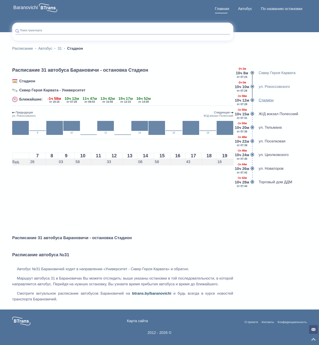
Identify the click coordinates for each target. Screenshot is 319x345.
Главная (222, 9)
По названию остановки (281, 9)
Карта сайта (137, 321)
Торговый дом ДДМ (264, 182)
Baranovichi (25, 7)
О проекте (251, 322)
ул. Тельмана (259, 127)
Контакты (268, 322)
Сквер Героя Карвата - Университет (52, 90)
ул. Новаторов (260, 168)
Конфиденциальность (292, 322)
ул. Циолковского (263, 154)
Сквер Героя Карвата (266, 73)
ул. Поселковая (261, 141)
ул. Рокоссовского (263, 86)
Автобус (245, 9)
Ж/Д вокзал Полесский (267, 114)
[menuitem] (222, 8)
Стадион (27, 81)
